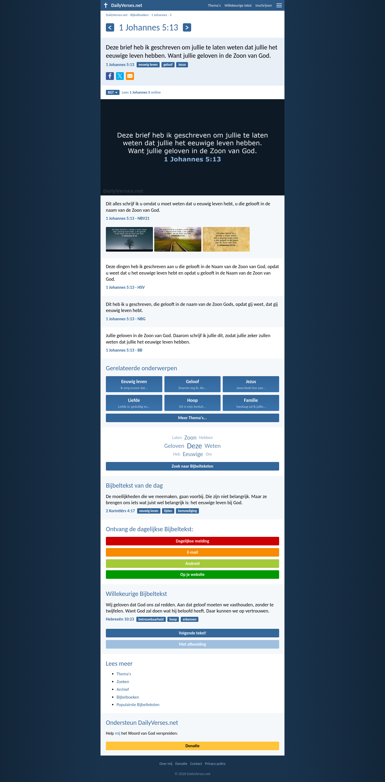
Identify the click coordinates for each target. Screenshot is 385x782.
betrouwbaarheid (151, 619)
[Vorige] (110, 27)
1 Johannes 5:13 (120, 64)
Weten (213, 445)
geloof (167, 65)
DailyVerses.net (117, 15)
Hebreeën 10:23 (120, 619)
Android (192, 563)
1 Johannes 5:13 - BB (124, 350)
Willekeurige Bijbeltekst (136, 594)
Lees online (141, 92)
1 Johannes (159, 15)
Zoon (190, 437)
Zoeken (123, 681)
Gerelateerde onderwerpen (141, 368)
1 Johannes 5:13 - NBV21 (127, 218)
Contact (196, 763)
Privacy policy (215, 763)
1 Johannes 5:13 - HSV (125, 287)
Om (209, 454)
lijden (168, 511)
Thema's (214, 5)
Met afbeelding (192, 644)
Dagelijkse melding (192, 541)
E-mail (192, 552)
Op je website (192, 574)
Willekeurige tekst (238, 5)
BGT (112, 92)
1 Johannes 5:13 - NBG (125, 318)
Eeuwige (193, 454)
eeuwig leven (147, 65)
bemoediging (187, 511)
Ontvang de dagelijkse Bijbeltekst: (149, 529)
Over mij (165, 763)
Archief (123, 689)
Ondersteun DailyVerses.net (142, 722)
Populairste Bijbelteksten (138, 704)
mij (117, 733)
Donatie (192, 745)
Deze (194, 445)
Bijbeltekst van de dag (134, 485)
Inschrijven (263, 5)
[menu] (279, 7)
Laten (177, 437)
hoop (173, 619)
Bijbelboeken (139, 15)
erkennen (189, 619)
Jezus (182, 65)
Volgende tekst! (192, 632)
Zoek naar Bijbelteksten (192, 466)
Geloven (174, 445)
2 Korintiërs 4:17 (120, 510)
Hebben (206, 437)
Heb (176, 454)
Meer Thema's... (192, 417)
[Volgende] (187, 27)
